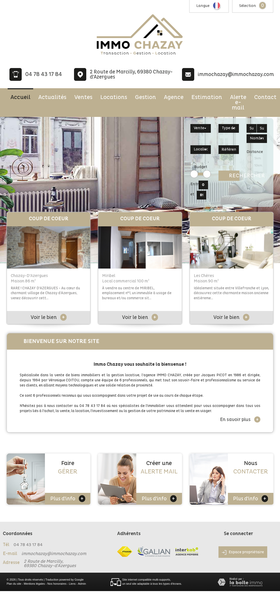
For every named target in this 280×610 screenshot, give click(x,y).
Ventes (83, 97)
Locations (113, 97)
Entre (193, 184)
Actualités (52, 97)
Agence (174, 97)
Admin (82, 583)
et (192, 194)
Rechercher (234, 176)
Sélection (247, 5)
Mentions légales (34, 583)
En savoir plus (240, 419)
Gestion (145, 97)
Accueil (20, 97)
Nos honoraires (57, 583)
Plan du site (14, 583)
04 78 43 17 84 (43, 74)
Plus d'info (67, 498)
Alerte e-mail (238, 102)
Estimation (206, 97)
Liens (72, 583)
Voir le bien (49, 317)
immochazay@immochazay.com (236, 74)
